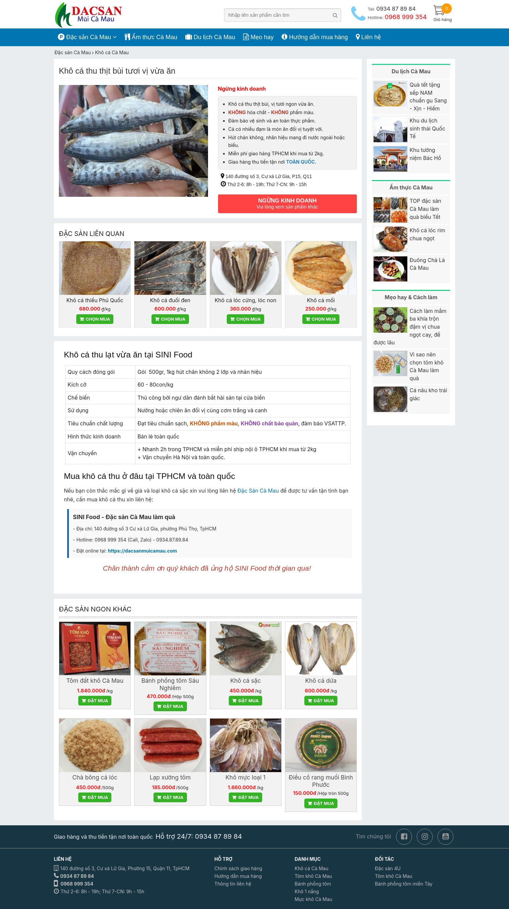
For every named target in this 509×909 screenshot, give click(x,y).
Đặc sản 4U (388, 868)
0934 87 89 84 (77, 875)
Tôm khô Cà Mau (313, 875)
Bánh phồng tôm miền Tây (403, 883)
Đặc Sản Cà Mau (258, 490)
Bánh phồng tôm (313, 883)
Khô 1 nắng (307, 891)
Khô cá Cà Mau (311, 868)
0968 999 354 (77, 883)
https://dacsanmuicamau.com (142, 550)
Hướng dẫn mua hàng (238, 875)
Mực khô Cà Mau (313, 898)
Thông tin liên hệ (232, 883)
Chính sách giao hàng (238, 868)
